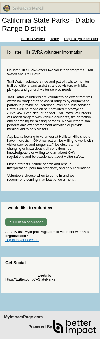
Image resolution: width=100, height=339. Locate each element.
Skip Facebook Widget (22, 283)
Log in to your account (81, 39)
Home (54, 39)
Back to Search (33, 39)
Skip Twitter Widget (20, 275)
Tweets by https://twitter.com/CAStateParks (30, 277)
